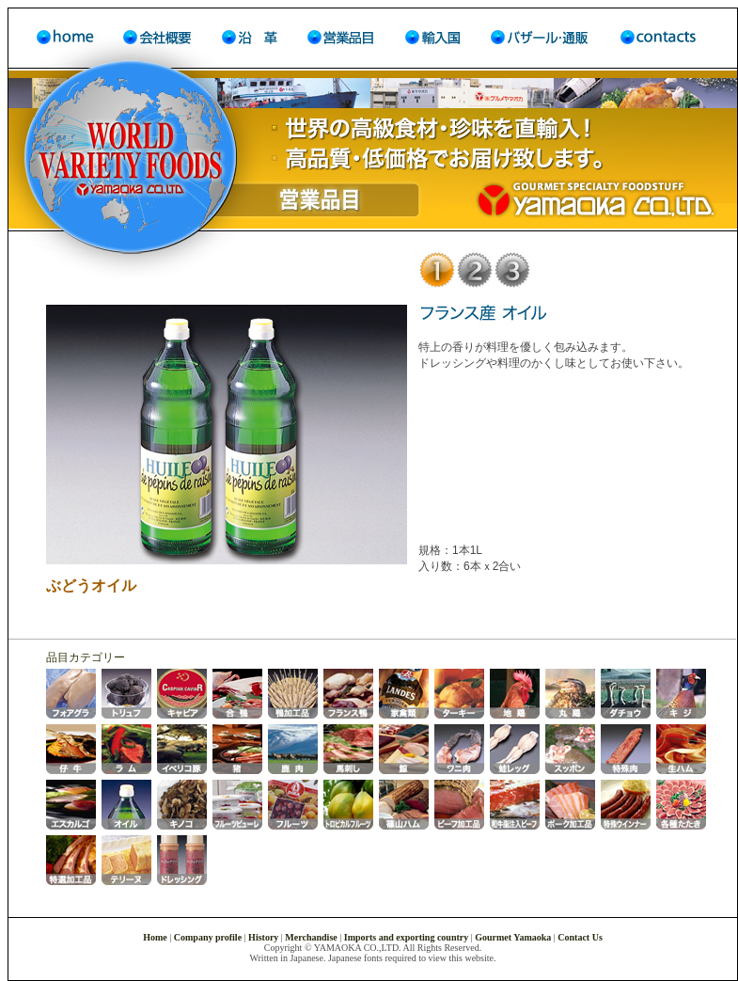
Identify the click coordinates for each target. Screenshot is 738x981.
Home (156, 937)
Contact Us (580, 937)
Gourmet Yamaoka (513, 937)
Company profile (208, 937)
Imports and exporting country (406, 937)
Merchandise (311, 937)
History (263, 937)
